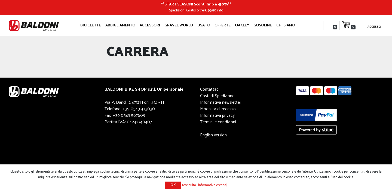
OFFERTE (223, 25)
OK (173, 185)
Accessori (150, 25)
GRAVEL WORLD (178, 25)
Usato (203, 25)
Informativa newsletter (220, 102)
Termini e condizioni (218, 122)
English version (213, 135)
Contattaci (209, 89)
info (220, 10)
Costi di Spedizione (217, 96)
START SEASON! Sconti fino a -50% (196, 4)
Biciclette (90, 25)
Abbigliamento (120, 25)
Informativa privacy (217, 115)
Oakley (242, 25)
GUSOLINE (262, 25)
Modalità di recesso (218, 109)
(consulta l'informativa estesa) (204, 185)
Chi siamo (285, 25)
